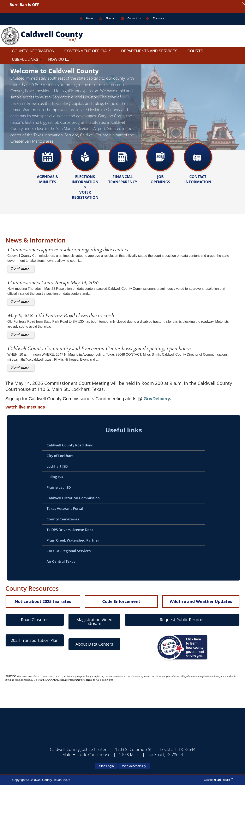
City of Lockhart (46, 504)
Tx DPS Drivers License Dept (56, 578)
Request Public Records (169, 668)
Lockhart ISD (43, 515)
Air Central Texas (47, 610)
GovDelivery (143, 447)
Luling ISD (41, 525)
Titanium (222, 828)
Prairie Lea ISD (45, 536)
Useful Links (26, 59)
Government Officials (89, 51)
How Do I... (60, 59)
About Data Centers (81, 693)
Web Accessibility (134, 814)
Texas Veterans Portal (51, 557)
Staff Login (106, 814)
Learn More (23, 145)
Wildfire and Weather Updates (187, 650)
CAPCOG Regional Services (55, 599)
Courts (196, 51)
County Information (34, 51)
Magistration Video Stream (81, 670)
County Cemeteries (49, 567)
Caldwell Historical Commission (59, 546)
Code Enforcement (108, 650)
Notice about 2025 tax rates (29, 650)
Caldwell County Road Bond (56, 493)
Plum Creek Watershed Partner (59, 589)
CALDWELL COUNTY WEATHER (117, 786)
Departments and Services (150, 51)
